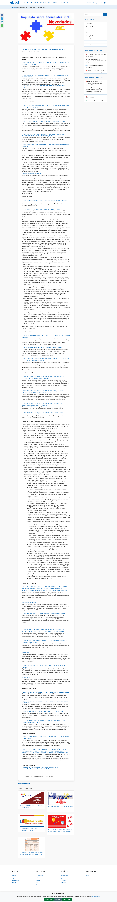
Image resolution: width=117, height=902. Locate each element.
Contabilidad (89, 26)
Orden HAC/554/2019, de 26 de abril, (32, 173)
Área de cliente (64, 875)
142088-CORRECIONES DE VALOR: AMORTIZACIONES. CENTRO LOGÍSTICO (42, 712)
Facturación (89, 39)
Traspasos (63, 880)
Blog (15, 7)
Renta (37, 882)
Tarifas (87, 875)
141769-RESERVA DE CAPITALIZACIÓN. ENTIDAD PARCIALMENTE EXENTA (42, 209)
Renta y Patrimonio (91, 36)
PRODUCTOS (27, 2)
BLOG (49, 2)
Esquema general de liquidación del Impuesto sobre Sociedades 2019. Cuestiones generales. (60, 808)
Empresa (14, 875)
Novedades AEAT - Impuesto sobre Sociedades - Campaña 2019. (40, 767)
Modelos (88, 42)
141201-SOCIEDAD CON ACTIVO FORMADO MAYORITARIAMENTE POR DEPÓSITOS (45, 121)
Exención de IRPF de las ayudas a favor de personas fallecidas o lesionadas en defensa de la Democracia (94, 90)
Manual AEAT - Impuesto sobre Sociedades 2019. (35, 769)
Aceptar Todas (49, 899)
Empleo (14, 878)
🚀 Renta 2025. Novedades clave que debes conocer (96, 55)
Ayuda (62, 878)
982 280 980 (91, 2)
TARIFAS (36, 2)
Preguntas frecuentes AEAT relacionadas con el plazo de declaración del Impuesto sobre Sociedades (60, 831)
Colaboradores (15, 880)
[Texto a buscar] (93, 14)
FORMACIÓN (64, 2)
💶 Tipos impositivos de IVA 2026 (94, 100)
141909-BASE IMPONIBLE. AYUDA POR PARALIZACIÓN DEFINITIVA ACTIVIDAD (43, 613)
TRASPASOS (43, 2)
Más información (95, 896)
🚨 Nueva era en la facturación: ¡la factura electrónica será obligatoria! (95, 71)
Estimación (89, 32)
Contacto (14, 882)
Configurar (57, 899)
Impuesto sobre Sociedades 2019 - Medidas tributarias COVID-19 (31, 806)
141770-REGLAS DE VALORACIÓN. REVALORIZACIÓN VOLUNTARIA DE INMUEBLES (44, 200)
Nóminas (88, 29)
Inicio (11, 7)
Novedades (89, 23)
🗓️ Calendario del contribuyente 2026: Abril (94, 66)
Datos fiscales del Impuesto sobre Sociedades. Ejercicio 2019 (29, 829)
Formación (89, 45)
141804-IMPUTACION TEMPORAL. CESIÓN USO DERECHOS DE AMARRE (41, 348)
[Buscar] (105, 14)
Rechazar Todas (67, 899)
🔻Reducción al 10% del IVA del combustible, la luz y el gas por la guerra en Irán (94, 83)
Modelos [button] (27, 783)
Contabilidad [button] (21, 783)
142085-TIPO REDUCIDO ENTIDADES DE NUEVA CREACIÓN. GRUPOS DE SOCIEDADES (45, 692)
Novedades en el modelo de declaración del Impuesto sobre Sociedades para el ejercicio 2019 (31, 854)
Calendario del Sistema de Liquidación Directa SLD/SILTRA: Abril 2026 (96, 60)
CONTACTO (56, 2)
